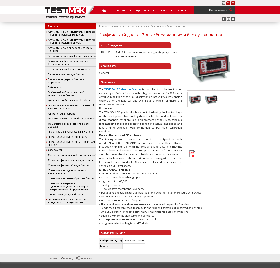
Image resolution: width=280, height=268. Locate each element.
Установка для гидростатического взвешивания (68, 171)
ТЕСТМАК (121, 10)
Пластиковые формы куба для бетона (70, 131)
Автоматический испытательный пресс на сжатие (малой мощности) (71, 41)
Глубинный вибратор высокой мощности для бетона (66, 93)
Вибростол (54, 87)
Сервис (164, 10)
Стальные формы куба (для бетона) (69, 165)
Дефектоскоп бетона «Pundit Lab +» (69, 100)
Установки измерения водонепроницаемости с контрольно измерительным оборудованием (70, 186)
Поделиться (84, 258)
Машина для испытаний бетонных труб (71, 118)
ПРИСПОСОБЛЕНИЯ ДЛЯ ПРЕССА (67, 137)
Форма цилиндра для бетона (65, 194)
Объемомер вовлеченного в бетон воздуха (69, 125)
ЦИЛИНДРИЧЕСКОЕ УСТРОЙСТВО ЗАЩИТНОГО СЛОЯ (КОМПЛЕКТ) (67, 201)
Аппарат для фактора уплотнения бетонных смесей (68, 62)
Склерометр (55, 150)
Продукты (143, 10)
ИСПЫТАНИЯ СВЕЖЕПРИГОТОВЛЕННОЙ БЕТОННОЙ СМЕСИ (71, 107)
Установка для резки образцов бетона (71, 178)
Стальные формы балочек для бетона (71, 160)
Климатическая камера (61, 113)
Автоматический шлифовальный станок (72, 56)
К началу (66, 258)
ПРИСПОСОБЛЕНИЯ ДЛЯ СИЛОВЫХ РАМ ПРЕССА (71, 143)
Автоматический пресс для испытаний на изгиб (71, 49)
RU (223, 3)
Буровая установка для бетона (66, 74)
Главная (104, 10)
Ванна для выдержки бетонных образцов (67, 80)
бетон (53, 26)
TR (233, 3)
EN (228, 3)
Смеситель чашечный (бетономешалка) (72, 155)
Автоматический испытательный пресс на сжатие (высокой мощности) (71, 33)
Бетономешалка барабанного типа (69, 69)
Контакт (184, 10)
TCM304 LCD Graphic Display (122, 89)
